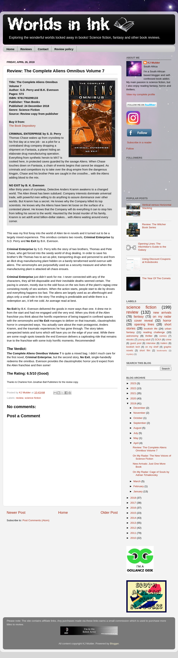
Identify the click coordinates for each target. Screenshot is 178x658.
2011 (133, 533)
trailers (163, 343)
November (139, 412)
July (136, 433)
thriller (149, 335)
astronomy (132, 335)
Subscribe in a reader (139, 142)
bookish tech (133, 347)
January (138, 491)
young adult (144, 339)
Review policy (63, 49)
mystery (130, 354)
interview (150, 343)
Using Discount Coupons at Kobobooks (156, 260)
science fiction (33, 397)
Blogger (114, 643)
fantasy (139, 316)
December (139, 407)
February (139, 486)
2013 (133, 522)
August (137, 427)
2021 (133, 393)
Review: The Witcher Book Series (154, 226)
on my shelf (151, 347)
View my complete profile (140, 94)
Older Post (109, 512)
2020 (133, 398)
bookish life (151, 328)
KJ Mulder (25, 392)
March (137, 481)
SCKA (158, 339)
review (19, 397)
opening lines (144, 324)
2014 (133, 517)
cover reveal (143, 320)
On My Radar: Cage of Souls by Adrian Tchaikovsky (151, 473)
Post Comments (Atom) (36, 520)
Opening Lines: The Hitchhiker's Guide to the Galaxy (152, 246)
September (140, 423)
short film (145, 350)
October (138, 418)
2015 (133, 512)
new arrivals (162, 312)
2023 (133, 383)
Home (11, 49)
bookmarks (162, 350)
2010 (133, 538)
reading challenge (154, 332)
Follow (130, 148)
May (136, 438)
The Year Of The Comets (156, 278)
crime (168, 339)
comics (163, 336)
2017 (133, 502)
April (136, 443)
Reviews (26, 49)
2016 (133, 507)
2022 (133, 388)
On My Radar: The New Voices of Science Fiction (152, 457)
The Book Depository (22, 125)
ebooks (130, 339)
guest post (135, 343)
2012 (133, 527)
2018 (133, 497)
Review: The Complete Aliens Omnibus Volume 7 (150, 449)
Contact (43, 49)
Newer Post (16, 512)
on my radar (162, 316)
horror (167, 320)
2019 (133, 403)
